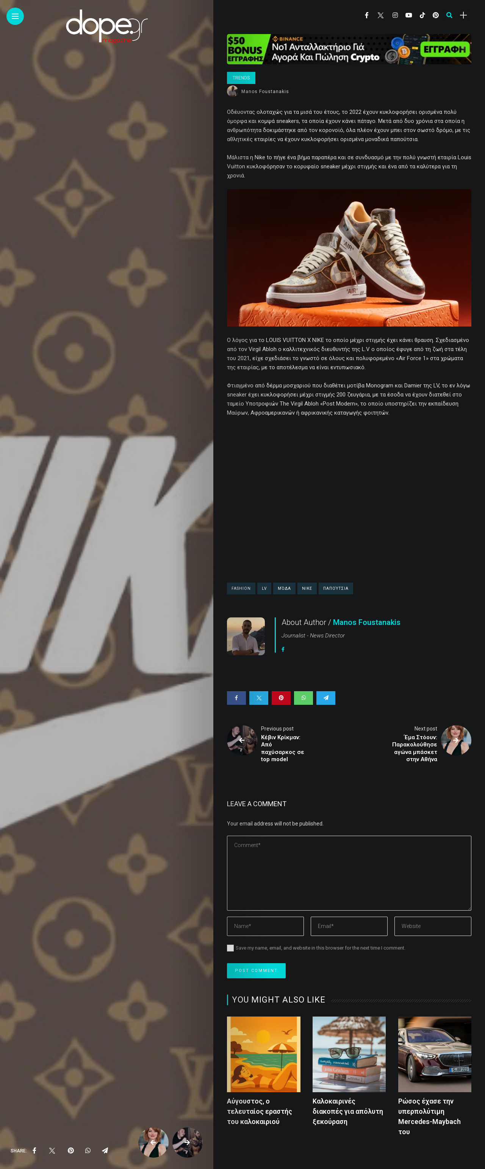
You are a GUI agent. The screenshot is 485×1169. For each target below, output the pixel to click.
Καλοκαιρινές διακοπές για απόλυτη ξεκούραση (348, 1111)
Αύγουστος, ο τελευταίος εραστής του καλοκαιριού (259, 1111)
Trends (241, 78)
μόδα (284, 588)
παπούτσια (336, 588)
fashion (241, 588)
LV (264, 588)
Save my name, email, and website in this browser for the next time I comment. (320, 948)
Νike (307, 588)
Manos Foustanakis (265, 91)
